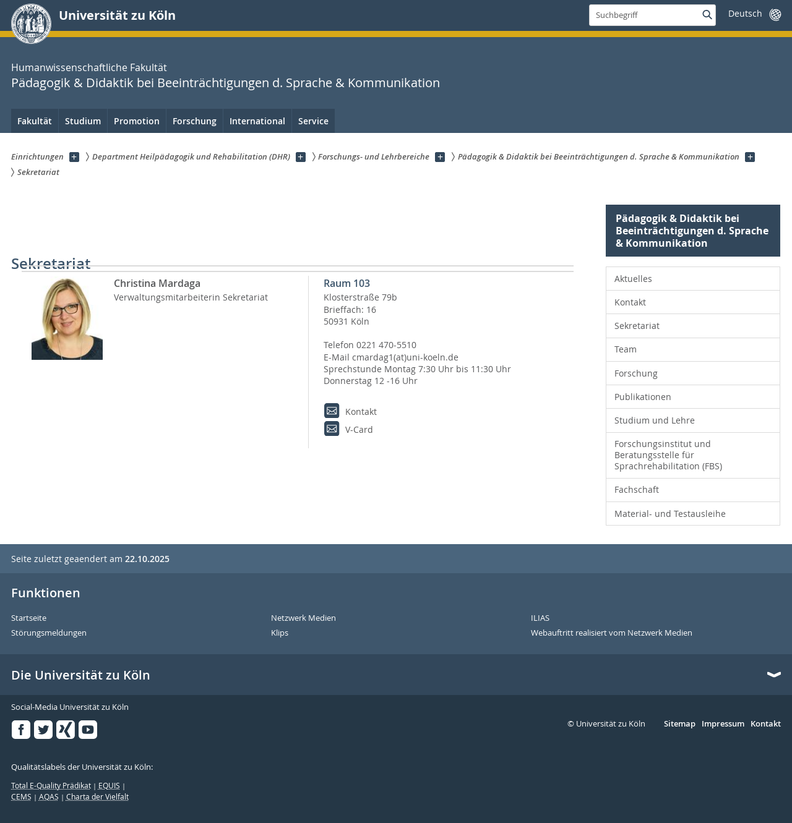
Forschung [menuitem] (195, 121)
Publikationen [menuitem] (642, 397)
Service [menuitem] (313, 121)
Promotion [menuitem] (137, 121)
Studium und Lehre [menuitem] (654, 420)
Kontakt (766, 724)
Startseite (28, 618)
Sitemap (679, 724)
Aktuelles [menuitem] (633, 278)
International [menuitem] (257, 121)
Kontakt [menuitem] (630, 302)
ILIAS (540, 618)
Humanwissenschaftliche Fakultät (89, 67)
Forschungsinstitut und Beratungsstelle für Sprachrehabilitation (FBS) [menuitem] (668, 455)
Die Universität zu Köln (80, 675)
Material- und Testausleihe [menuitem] (670, 513)
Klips (279, 633)
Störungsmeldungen (49, 633)
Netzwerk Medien (303, 618)
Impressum (723, 724)
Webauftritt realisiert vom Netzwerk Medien (611, 633)
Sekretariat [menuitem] (637, 325)
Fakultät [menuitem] (34, 121)
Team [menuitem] (625, 349)
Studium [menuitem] (83, 121)
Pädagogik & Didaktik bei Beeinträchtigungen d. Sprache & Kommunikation (225, 82)
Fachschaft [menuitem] (636, 489)
